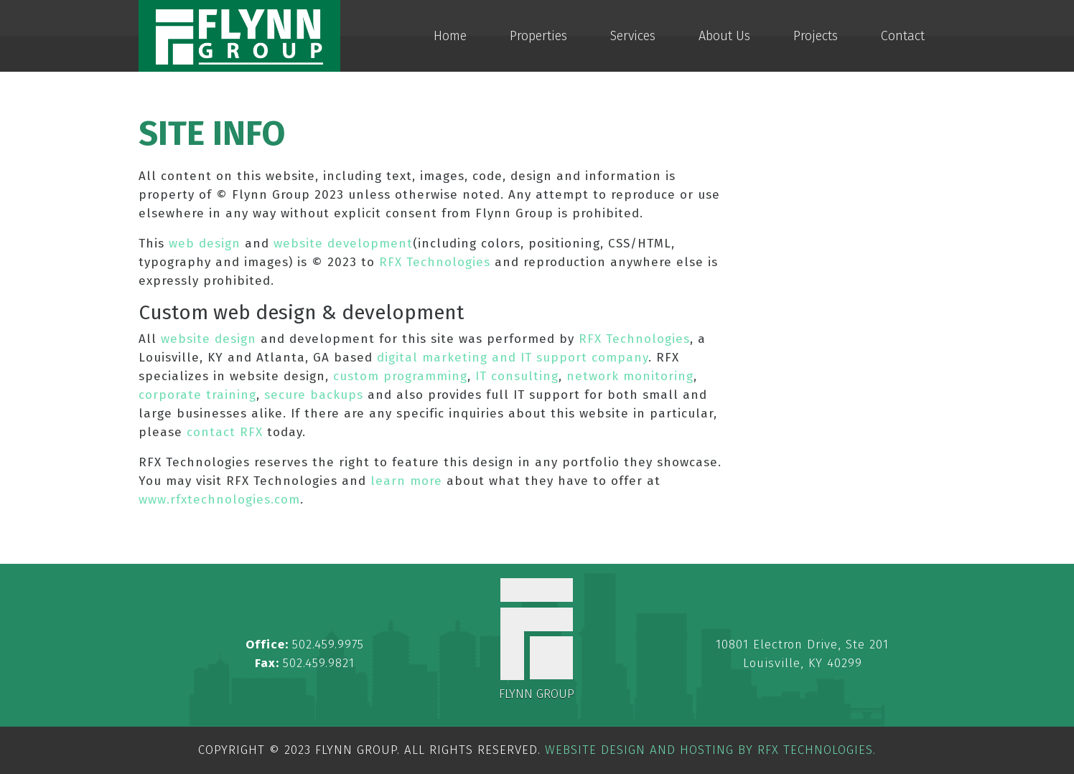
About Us (724, 36)
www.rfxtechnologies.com (219, 499)
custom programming (400, 376)
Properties (538, 36)
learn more (406, 481)
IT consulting (517, 376)
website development (343, 243)
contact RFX (225, 432)
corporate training (197, 394)
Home (450, 36)
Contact (903, 36)
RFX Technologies (434, 262)
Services (632, 36)
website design (208, 338)
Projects (815, 36)
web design (205, 243)
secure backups (313, 394)
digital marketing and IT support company (512, 357)
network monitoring (630, 376)
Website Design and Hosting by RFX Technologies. (710, 750)
